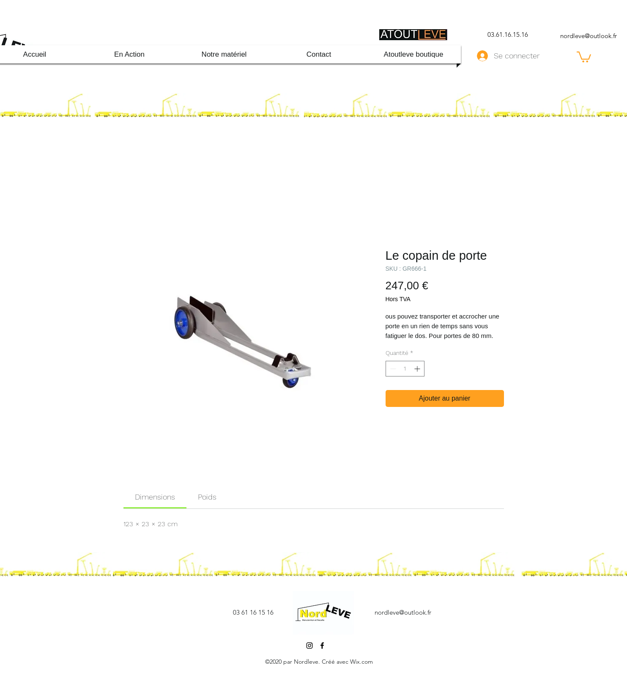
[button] (584, 56)
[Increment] (418, 368)
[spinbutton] (405, 368)
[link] (155, 496)
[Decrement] (392, 368)
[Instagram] (309, 645)
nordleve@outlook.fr (588, 36)
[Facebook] (322, 645)
